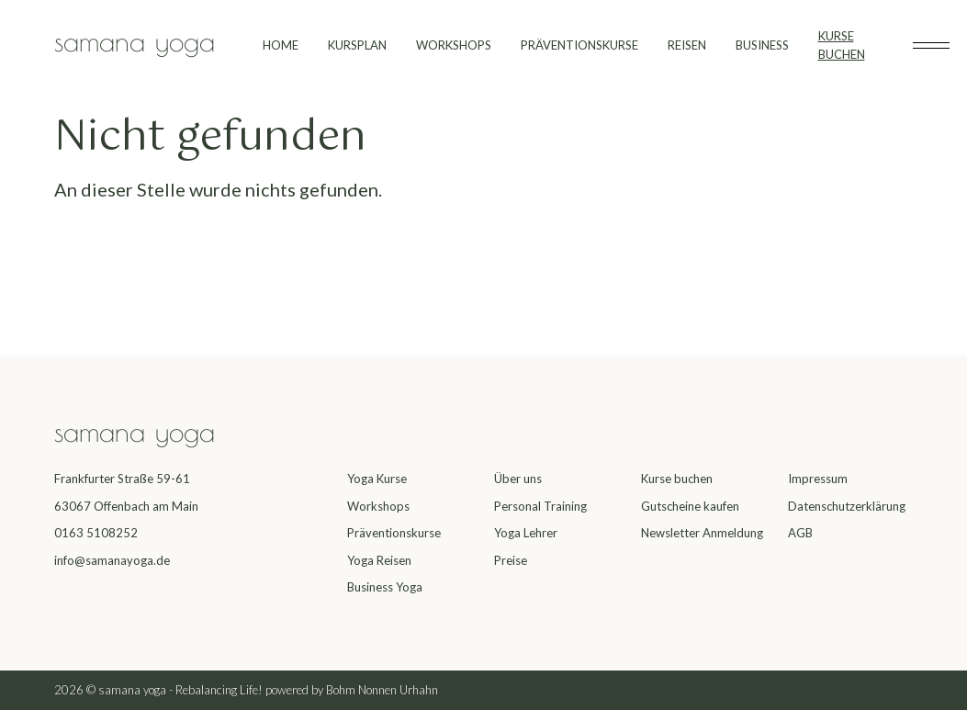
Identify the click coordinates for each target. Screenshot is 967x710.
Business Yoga (384, 587)
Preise (510, 560)
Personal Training (540, 506)
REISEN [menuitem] (687, 45)
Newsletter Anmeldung (702, 532)
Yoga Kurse (377, 478)
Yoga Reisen (379, 560)
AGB (800, 532)
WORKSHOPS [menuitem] (453, 45)
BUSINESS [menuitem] (762, 45)
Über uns (518, 478)
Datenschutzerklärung (846, 506)
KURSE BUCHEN (841, 45)
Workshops (378, 506)
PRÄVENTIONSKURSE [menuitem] (579, 45)
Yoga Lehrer (525, 532)
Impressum (818, 478)
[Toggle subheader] (931, 46)
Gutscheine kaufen (690, 506)
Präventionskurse (394, 532)
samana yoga (134, 41)
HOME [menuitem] (280, 45)
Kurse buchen (677, 478)
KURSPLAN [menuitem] (357, 45)
